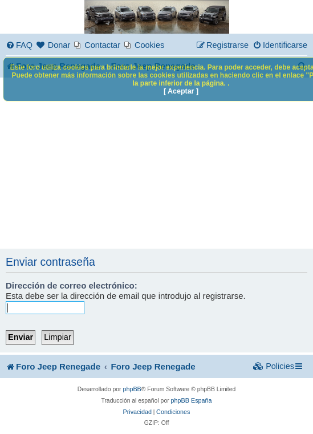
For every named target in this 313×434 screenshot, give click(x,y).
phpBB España (191, 400)
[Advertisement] (156, 163)
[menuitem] (19, 45)
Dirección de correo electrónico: (71, 285)
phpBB (132, 389)
